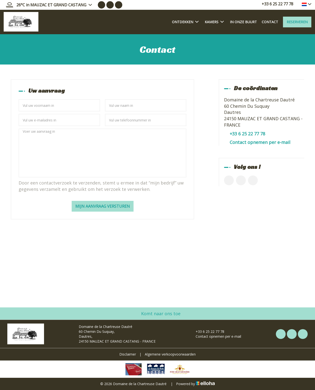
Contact (270, 22)
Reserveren (297, 22)
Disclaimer (127, 354)
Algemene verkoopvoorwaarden (170, 354)
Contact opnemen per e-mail (260, 142)
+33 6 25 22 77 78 (207, 331)
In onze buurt (243, 22)
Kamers (214, 21)
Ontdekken (185, 21)
